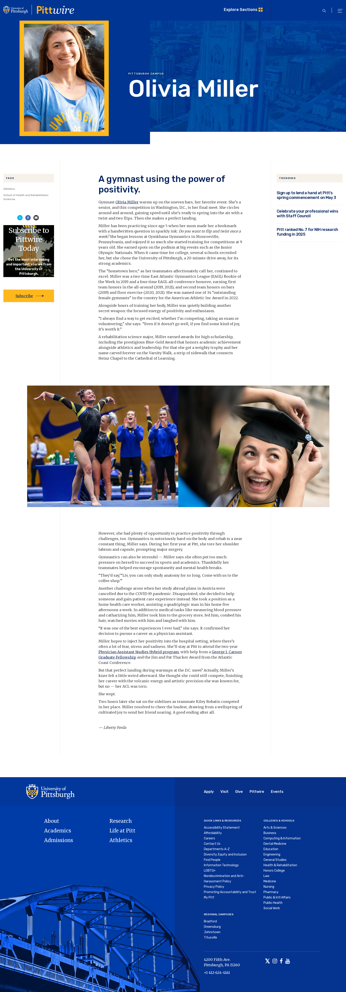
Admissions (58, 840)
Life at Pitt (122, 831)
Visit (224, 791)
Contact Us (212, 844)
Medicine (269, 881)
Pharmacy (271, 892)
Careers (209, 838)
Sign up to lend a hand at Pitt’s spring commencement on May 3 (306, 195)
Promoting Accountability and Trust (230, 892)
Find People (212, 860)
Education (270, 849)
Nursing (268, 887)
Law (266, 876)
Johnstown (212, 932)
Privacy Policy (214, 887)
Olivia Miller (127, 202)
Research (120, 821)
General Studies (275, 860)
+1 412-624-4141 (217, 972)
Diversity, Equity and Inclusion (225, 854)
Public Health (273, 903)
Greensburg (212, 927)
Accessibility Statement (222, 828)
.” (121, 329)
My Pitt (209, 897)
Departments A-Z (217, 849)
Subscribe (24, 296)
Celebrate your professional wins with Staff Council (307, 213)
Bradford (210, 921)
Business (269, 833)
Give (239, 791)
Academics (57, 831)
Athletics (9, 188)
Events (277, 791)
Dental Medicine (274, 844)
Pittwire (257, 791)
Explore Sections (240, 9)
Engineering (271, 854)
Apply (209, 791)
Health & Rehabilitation (280, 865)
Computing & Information (282, 838)
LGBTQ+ (210, 871)
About (51, 821)
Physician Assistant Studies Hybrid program (138, 652)
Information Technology (221, 865)
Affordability (213, 833)
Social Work (271, 908)
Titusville (210, 937)
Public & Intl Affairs (277, 897)
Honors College (274, 871)
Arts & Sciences (275, 828)
